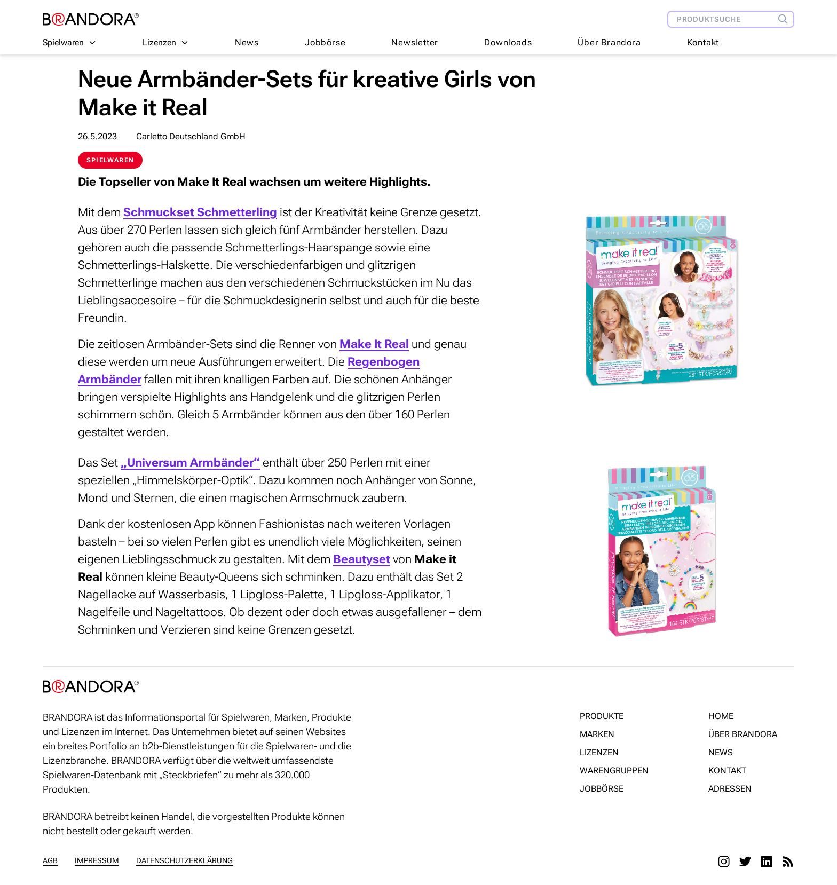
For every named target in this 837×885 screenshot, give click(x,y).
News (247, 42)
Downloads (508, 42)
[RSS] (787, 861)
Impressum (97, 860)
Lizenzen (599, 752)
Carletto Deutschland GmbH (191, 136)
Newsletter (414, 42)
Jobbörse (325, 42)
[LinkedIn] (766, 861)
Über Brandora (609, 42)
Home (720, 716)
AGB (50, 860)
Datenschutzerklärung (184, 860)
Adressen (730, 789)
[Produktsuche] (785, 19)
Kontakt (703, 42)
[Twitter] (745, 861)
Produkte (601, 716)
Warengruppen (614, 770)
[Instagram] (723, 861)
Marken (597, 734)
